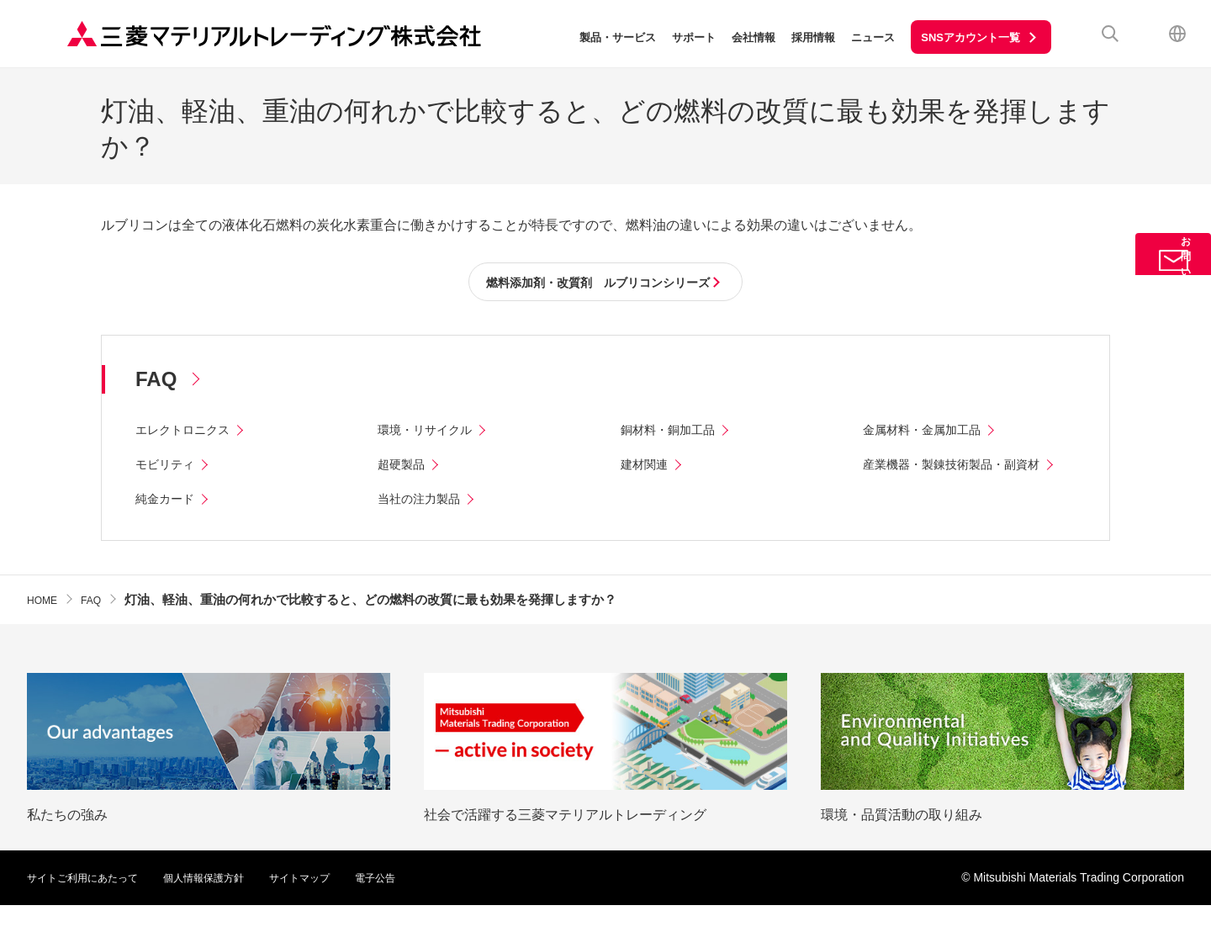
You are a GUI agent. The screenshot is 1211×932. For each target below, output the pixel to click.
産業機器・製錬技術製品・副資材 (964, 467)
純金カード (169, 525)
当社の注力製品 (425, 525)
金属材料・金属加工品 (930, 433)
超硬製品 (404, 467)
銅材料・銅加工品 (674, 433)
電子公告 (420, 904)
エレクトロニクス (189, 433)
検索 (1110, 33)
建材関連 (647, 467)
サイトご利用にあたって (91, 904)
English (1177, 33)
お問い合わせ (1173, 288)
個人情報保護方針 (229, 904)
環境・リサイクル (431, 433)
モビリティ (169, 467)
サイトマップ (336, 904)
